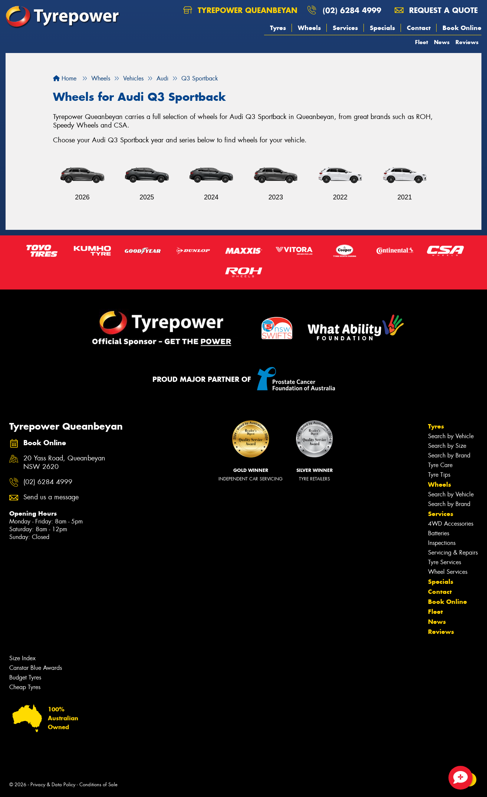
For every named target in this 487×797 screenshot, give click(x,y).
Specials (382, 28)
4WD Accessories (450, 524)
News (442, 42)
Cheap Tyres (24, 687)
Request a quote (436, 10)
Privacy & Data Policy (52, 784)
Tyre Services (444, 562)
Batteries (438, 533)
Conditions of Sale (98, 784)
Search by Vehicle (451, 436)
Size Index (22, 658)
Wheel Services (447, 572)
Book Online (461, 28)
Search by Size (447, 446)
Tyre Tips (439, 475)
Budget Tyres (25, 677)
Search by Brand (449, 455)
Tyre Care (440, 465)
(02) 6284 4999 (352, 10)
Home (64, 78)
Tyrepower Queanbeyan (240, 10)
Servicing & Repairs (453, 552)
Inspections (441, 543)
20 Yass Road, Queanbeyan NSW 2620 (64, 462)
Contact (419, 28)
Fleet (421, 42)
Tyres (278, 28)
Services (345, 28)
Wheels (309, 28)
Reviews (466, 42)
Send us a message (51, 497)
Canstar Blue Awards (35, 668)
